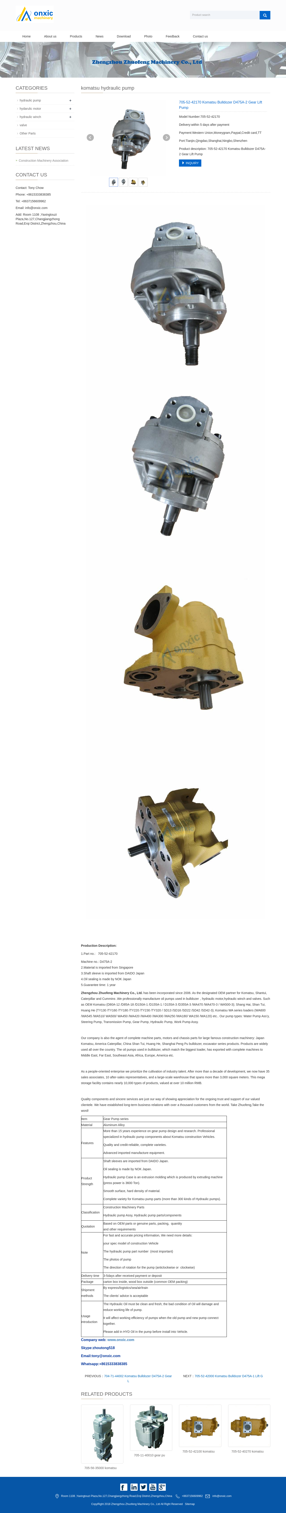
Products (76, 36)
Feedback (172, 36)
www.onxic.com (120, 1340)
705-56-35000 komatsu (100, 1468)
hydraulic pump (30, 100)
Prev (90, 137)
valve (23, 125)
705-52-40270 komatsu (247, 1451)
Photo (148, 36)
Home (26, 36)
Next (166, 137)
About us (50, 36)
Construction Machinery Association (43, 160)
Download (124, 36)
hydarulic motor (30, 108)
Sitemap (190, 1504)
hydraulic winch (30, 117)
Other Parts (28, 133)
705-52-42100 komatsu (198, 1451)
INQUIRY (190, 163)
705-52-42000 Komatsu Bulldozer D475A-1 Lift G (229, 1376)
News (99, 36)
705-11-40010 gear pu (149, 1455)
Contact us (200, 36)
